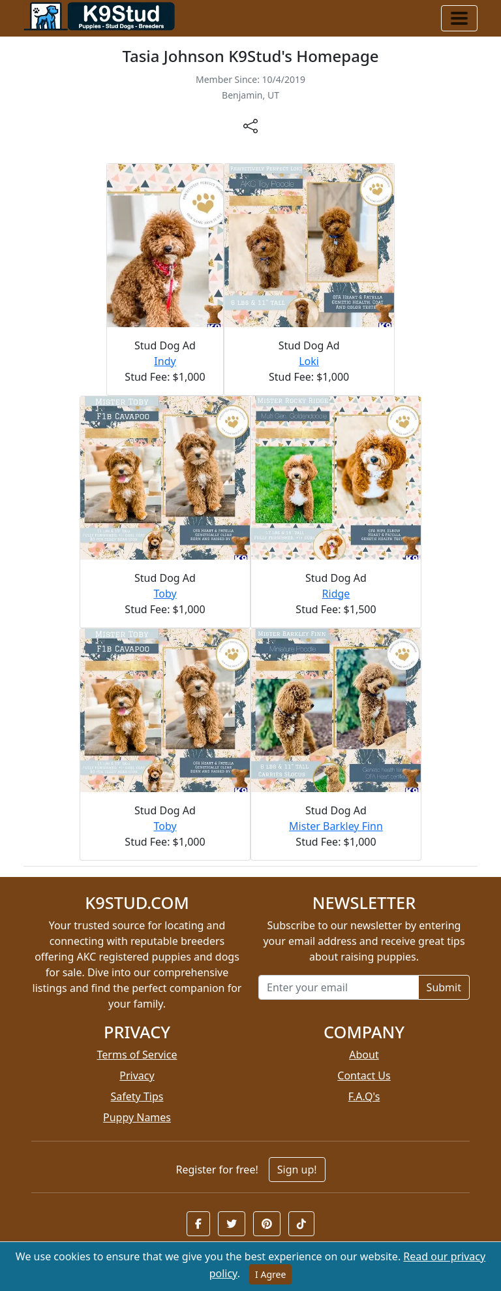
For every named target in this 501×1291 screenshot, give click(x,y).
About (363, 1054)
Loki (309, 361)
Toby (164, 593)
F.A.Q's (364, 1096)
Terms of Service (137, 1054)
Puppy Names (137, 1117)
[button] (198, 1223)
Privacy (136, 1075)
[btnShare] (250, 125)
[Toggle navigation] (459, 18)
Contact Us (363, 1075)
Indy (164, 361)
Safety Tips (137, 1096)
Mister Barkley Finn (336, 826)
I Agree (270, 1274)
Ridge (336, 593)
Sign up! (297, 1169)
